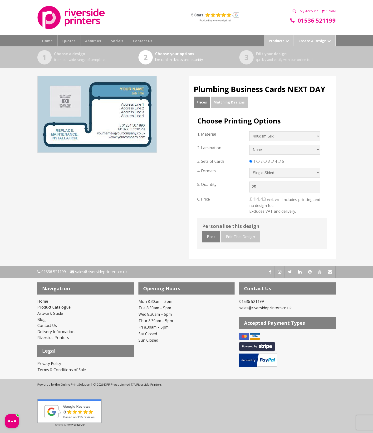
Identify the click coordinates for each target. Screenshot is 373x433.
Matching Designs (229, 102)
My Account (309, 11)
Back (211, 236)
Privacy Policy (49, 363)
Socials (117, 41)
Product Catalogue (54, 307)
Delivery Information (55, 331)
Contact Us (142, 41)
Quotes (68, 41)
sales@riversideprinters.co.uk (99, 271)
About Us (93, 41)
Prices (201, 102)
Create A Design (315, 41)
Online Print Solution (75, 384)
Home (47, 41)
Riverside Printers (53, 337)
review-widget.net (221, 20)
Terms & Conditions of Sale (61, 369)
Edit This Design (240, 236)
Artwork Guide (50, 313)
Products (279, 41)
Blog (41, 319)
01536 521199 (51, 271)
